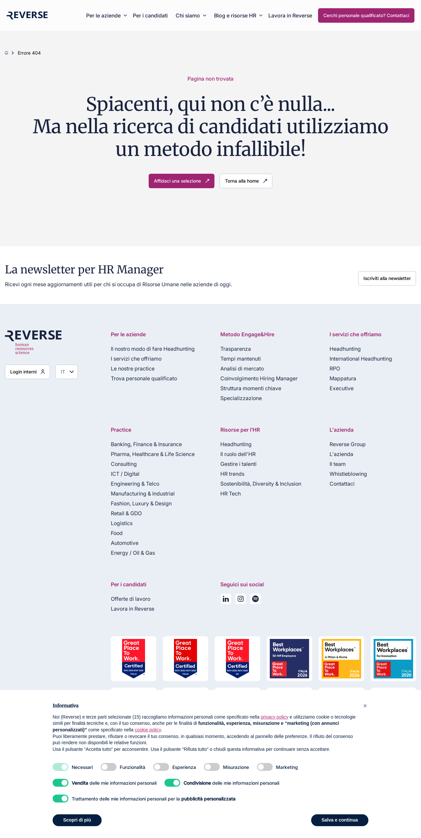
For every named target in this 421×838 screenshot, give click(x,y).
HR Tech (230, 493)
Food (117, 533)
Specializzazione (241, 398)
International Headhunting (361, 358)
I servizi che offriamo (136, 358)
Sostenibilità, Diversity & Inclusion (260, 483)
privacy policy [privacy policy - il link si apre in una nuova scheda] (274, 717)
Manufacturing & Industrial (143, 493)
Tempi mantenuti (240, 358)
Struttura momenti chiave (250, 388)
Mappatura (343, 378)
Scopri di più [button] (77, 820)
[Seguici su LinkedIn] (225, 600)
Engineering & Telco (135, 483)
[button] (365, 705)
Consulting (124, 464)
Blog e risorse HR (235, 15)
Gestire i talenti (238, 464)
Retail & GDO (126, 513)
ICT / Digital (125, 473)
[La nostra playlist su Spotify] (255, 600)
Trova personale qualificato (144, 378)
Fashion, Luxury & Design (141, 503)
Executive (342, 388)
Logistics (122, 523)
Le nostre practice (133, 368)
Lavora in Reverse (290, 15)
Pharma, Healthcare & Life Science (153, 454)
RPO (335, 368)
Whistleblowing (348, 473)
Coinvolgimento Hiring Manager (259, 378)
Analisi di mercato (242, 368)
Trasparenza (235, 348)
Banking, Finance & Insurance (146, 444)
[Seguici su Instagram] (240, 600)
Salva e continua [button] (340, 820)
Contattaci (342, 483)
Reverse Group (348, 444)
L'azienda (341, 454)
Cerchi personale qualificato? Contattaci (366, 15)
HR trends (232, 473)
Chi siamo (188, 15)
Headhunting (345, 348)
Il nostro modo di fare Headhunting (153, 348)
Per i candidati (150, 15)
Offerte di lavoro (130, 599)
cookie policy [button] (148, 729)
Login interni (23, 371)
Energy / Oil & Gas (133, 552)
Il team (338, 464)
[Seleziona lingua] (66, 372)
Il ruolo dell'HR (238, 454)
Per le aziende (103, 15)
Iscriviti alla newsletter (387, 278)
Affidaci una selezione (177, 181)
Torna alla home (242, 181)
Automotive (124, 543)
